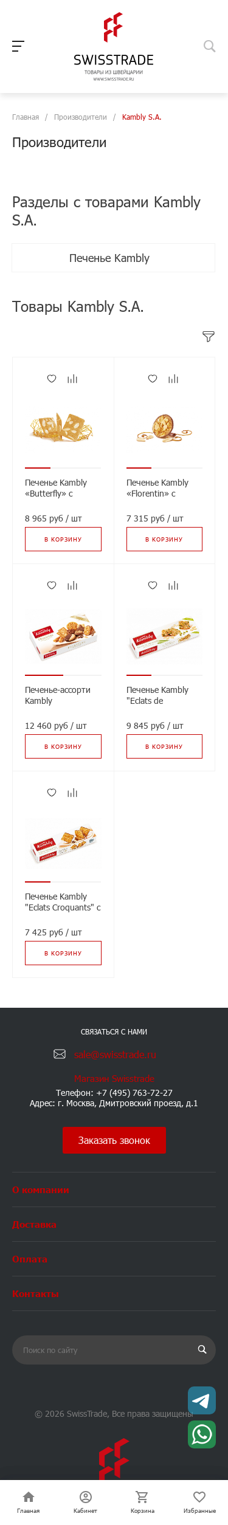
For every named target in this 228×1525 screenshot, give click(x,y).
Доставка (34, 1224)
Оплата (29, 1258)
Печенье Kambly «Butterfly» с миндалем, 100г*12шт (56, 499)
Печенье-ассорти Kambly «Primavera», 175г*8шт (58, 706)
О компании (40, 1189)
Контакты (35, 1293)
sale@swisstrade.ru (115, 1054)
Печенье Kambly (111, 257)
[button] (37, 468)
